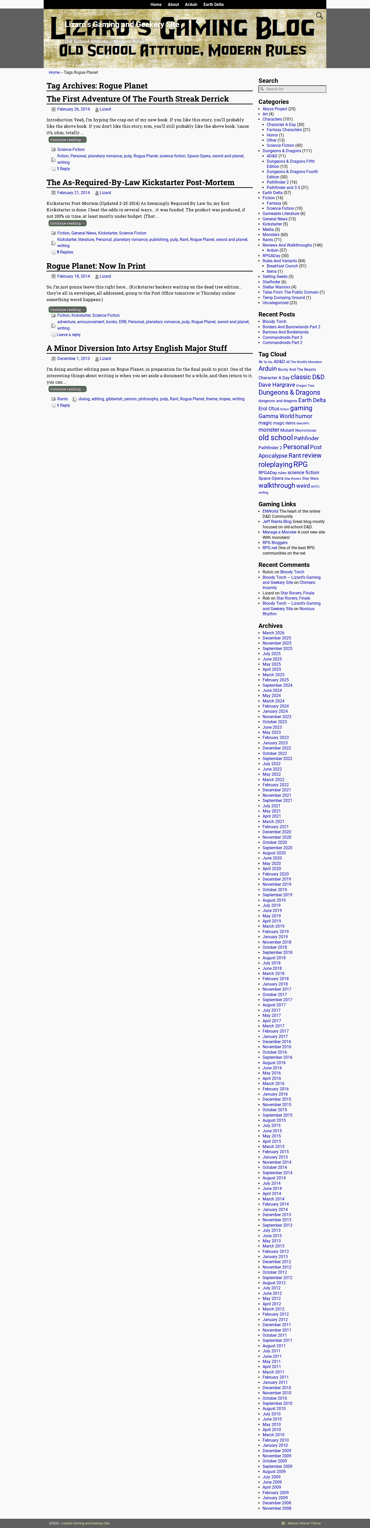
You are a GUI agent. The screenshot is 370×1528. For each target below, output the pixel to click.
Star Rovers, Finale (297, 593)
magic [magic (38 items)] (265, 423)
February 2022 (276, 784)
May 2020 (272, 863)
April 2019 (272, 921)
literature (86, 239)
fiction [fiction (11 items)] (284, 409)
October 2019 (275, 889)
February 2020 (276, 874)
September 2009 (277, 1466)
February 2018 (276, 978)
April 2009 (272, 1487)
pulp (128, 155)
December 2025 (277, 638)
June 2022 (272, 769)
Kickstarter (107, 233)
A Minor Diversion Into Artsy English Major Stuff (137, 348)
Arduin (191, 4)
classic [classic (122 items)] (301, 377)
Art (265, 114)
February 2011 (276, 1377)
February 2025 (276, 679)
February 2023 (276, 737)
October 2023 (275, 721)
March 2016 (273, 1083)
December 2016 (277, 1041)
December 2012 (277, 1261)
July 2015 (272, 1125)
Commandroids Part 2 (282, 342)
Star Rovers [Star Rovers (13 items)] (292, 479)
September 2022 (277, 758)
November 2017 (277, 989)
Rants (62, 398)
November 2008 (277, 1508)
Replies (65, 252)
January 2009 (275, 1497)
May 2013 (272, 1240)
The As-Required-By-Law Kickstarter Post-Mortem (141, 182)
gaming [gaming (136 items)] (301, 408)
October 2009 (275, 1461)
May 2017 (272, 1015)
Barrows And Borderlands (286, 332)
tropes (224, 398)
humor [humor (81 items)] (303, 416)
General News (83, 233)
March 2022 (273, 779)
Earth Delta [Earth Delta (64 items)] (312, 400)
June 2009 (272, 1482)
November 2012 (277, 1267)
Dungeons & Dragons (282, 150)
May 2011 (272, 1361)
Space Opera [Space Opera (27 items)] (270, 478)
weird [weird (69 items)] (303, 485)
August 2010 (274, 1408)
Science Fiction (71, 149)
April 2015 (272, 1141)
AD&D (272, 155)
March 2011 (273, 1372)
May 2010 (272, 1424)
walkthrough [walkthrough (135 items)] (276, 485)
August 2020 (274, 853)
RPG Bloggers (275, 542)
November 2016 (277, 1046)
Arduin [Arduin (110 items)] (267, 368)
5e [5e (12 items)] (265, 362)
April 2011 (272, 1366)
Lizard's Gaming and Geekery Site (85, 1523)
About (173, 4)
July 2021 (272, 805)
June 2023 (272, 727)
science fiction (173, 155)
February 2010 (276, 1440)
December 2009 (277, 1450)
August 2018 (274, 957)
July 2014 (272, 1183)
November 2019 (277, 884)
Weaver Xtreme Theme (304, 1523)
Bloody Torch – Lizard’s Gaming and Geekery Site (292, 580)
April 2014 (272, 1193)
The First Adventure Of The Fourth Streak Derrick (138, 99)
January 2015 (275, 1157)
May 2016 (272, 1073)
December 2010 (277, 1387)
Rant (184, 239)
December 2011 (277, 1324)
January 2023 (275, 742)
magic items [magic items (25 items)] (284, 423)
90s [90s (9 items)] (270, 362)
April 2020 (272, 868)
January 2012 (275, 1319)
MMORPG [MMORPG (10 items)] (303, 423)
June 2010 (272, 1419)
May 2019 (272, 916)
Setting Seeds (275, 276)
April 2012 (272, 1303)
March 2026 (273, 632)
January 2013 (275, 1256)
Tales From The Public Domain (291, 292)
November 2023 (277, 716)
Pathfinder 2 (278, 182)
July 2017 (272, 1010)
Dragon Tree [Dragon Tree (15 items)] (305, 385)
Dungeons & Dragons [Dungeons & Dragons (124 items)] (289, 392)
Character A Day (281, 124)
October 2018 (275, 947)
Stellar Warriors (276, 287)
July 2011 (272, 1351)
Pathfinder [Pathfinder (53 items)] (306, 438)
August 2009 (274, 1471)
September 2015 (277, 1115)
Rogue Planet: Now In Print (96, 266)
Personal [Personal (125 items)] (296, 447)
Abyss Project (275, 108)
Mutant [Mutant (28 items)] (287, 430)
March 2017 (273, 1026)
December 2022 (277, 748)
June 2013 (272, 1235)
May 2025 (272, 664)
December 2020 (277, 831)
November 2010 (277, 1392)
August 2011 (274, 1345)
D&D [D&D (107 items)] (318, 377)
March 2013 (273, 1246)
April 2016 (272, 1078)
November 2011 (277, 1330)
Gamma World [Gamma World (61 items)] (276, 416)
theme (211, 398)
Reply (63, 168)
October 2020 (275, 842)
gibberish (114, 398)
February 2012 (276, 1314)
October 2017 (275, 994)
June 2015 (272, 1130)
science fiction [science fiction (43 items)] (303, 472)
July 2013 (272, 1230)
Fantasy (274, 203)
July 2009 (272, 1477)
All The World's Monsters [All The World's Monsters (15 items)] (304, 362)
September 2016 (277, 1057)
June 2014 (272, 1188)
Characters (272, 119)
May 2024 (272, 695)
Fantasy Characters (284, 129)
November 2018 (277, 942)
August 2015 (274, 1120)
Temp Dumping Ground (284, 297)
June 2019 (272, 910)
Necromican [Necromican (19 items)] (305, 430)
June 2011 (272, 1356)
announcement (90, 321)
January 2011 (275, 1382)
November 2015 (277, 1104)
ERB (122, 321)
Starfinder (271, 281)
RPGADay (271, 255)
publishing (158, 239)
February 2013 (276, 1251)
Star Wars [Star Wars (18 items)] (310, 478)
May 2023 (272, 732)
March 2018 (273, 973)
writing (63, 162)
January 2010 (275, 1445)
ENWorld (270, 511)
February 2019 (276, 931)
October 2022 (275, 753)
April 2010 (272, 1429)
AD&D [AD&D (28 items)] (279, 361)
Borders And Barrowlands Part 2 (291, 326)
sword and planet (228, 155)
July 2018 (272, 963)
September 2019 (277, 894)
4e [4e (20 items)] (260, 361)
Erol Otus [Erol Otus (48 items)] (268, 408)
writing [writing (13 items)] (263, 492)
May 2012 (272, 1298)
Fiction (63, 233)
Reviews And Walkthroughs (287, 245)
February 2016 (276, 1089)
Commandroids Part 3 (282, 337)
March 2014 (273, 1199)
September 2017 (277, 999)
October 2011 (275, 1335)
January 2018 (275, 984)
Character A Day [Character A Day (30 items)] (274, 377)
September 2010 (277, 1403)
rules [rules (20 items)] (282, 473)
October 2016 (275, 1052)
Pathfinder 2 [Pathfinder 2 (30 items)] (270, 447)
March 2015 (273, 1146)
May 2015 (272, 1136)
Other (271, 140)
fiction (63, 155)
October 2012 (275, 1272)
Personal (78, 155)
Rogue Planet (146, 155)
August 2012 (274, 1282)
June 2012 (272, 1293)
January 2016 (275, 1094)
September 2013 (277, 1225)
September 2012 (277, 1277)
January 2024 (275, 711)
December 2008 (277, 1502)
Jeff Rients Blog (277, 521)
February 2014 (276, 1204)
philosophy (148, 398)
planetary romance (105, 155)
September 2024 (277, 685)
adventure (66, 321)
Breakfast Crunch (282, 266)
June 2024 (272, 690)
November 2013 (277, 1219)
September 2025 (277, 648)
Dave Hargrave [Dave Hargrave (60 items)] (276, 385)
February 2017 (276, 1031)
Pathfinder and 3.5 (283, 187)
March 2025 (273, 674)
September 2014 (277, 1172)
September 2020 (277, 847)
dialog (84, 398)
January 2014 (275, 1209)
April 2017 (272, 1020)
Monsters (271, 234)
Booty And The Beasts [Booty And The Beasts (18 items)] (297, 369)
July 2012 (272, 1288)
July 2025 (272, 653)
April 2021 (272, 816)
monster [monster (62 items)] (268, 430)
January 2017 (275, 1036)
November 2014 (277, 1162)
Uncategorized (276, 302)
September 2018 (277, 952)
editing (98, 398)
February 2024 (276, 706)
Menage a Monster (280, 532)
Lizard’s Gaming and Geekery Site (122, 24)
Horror (272, 135)
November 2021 (277, 795)
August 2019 (274, 900)
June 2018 (272, 968)
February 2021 (276, 826)
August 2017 (274, 1004)
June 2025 (272, 659)
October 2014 (275, 1167)
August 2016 (274, 1062)
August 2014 (274, 1178)
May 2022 (272, 774)
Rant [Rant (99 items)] (295, 455)
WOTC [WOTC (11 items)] (315, 487)
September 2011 (277, 1340)
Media (268, 229)
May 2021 (272, 811)
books (111, 321)
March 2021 (273, 821)
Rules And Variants (280, 260)
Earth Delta (213, 4)
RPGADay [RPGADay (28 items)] (267, 472)
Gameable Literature (281, 213)
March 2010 (273, 1434)
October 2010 (275, 1398)
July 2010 (272, 1414)
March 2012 (273, 1309)
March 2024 (273, 701)
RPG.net (270, 547)
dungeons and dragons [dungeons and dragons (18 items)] (277, 401)
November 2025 (277, 643)
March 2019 (273, 926)
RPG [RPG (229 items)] (300, 464)
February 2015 (276, 1151)
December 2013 (277, 1214)
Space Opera (198, 155)
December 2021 (277, 790)
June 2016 (272, 1067)
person (130, 398)
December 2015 (277, 1099)
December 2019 (277, 879)
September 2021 (277, 800)
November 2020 (277, 837)
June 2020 (272, 858)
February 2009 (276, 1492)
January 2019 (275, 936)
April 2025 (272, 669)
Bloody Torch (274, 321)
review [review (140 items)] (312, 455)
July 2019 (272, 905)
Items (272, 271)
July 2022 (272, 763)
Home (156, 4)
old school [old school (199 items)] (275, 437)
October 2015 (275, 1109)
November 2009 (277, 1455)
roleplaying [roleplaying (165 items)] (275, 464)
